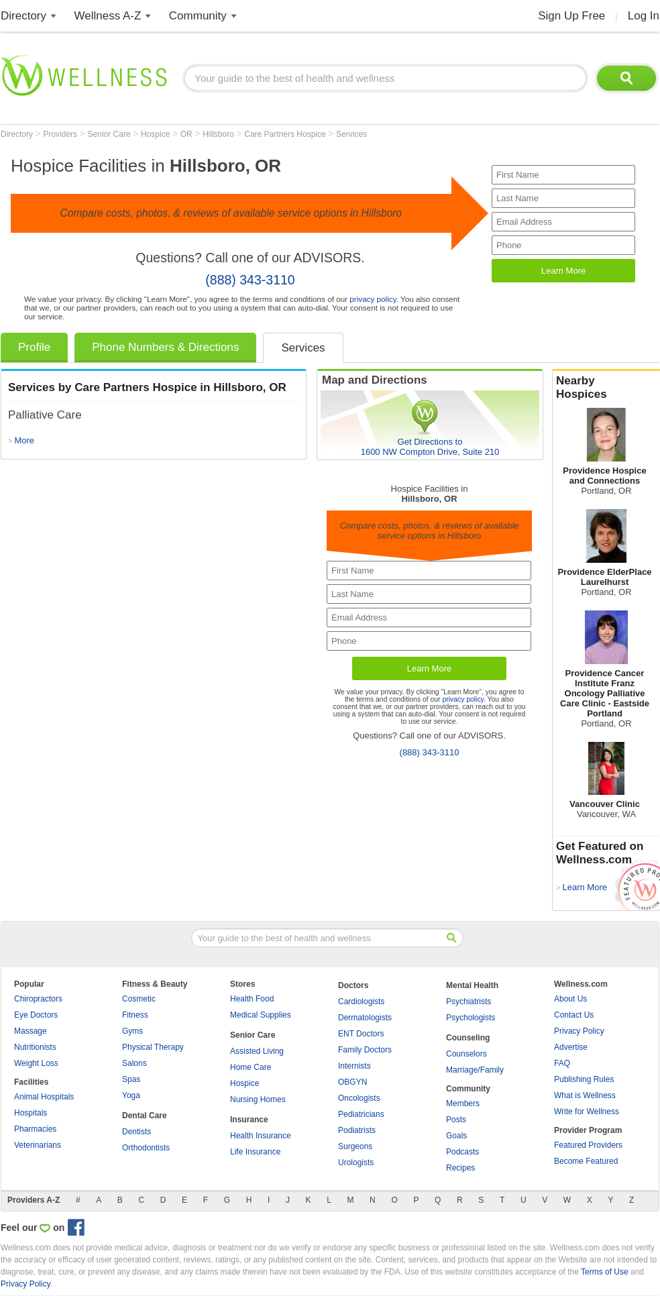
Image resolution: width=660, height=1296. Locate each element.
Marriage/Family (475, 1070)
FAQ (562, 1063)
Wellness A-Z (108, 15)
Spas (131, 1079)
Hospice (156, 134)
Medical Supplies (260, 1015)
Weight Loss (36, 1063)
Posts (456, 1119)
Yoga (131, 1095)
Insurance (249, 1119)
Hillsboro (219, 134)
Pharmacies (35, 1129)
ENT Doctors (361, 1033)
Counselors (466, 1054)
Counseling (468, 1037)
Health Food (252, 999)
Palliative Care (45, 415)
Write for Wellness (586, 1111)
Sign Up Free (571, 15)
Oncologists (359, 1098)
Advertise (571, 1047)
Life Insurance (255, 1151)
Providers (61, 134)
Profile (34, 347)
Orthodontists (146, 1147)
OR (187, 134)
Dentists (136, 1131)
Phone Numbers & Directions (165, 347)
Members (463, 1103)
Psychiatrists (468, 1001)
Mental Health (472, 985)
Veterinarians (37, 1145)
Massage (30, 1031)
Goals (456, 1135)
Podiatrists (357, 1130)
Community (198, 15)
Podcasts (462, 1151)
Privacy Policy (579, 1031)
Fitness (135, 1015)
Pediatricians (361, 1114)
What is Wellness (585, 1095)
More (24, 440)
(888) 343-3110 (249, 279)
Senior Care (110, 134)
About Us (570, 999)
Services (351, 134)
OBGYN (352, 1082)
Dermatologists (365, 1017)
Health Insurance (260, 1135)
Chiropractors (38, 999)
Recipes (460, 1168)
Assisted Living (257, 1051)
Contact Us (574, 1015)
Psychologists (470, 1017)
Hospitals (30, 1113)
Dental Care (144, 1115)
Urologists (356, 1162)
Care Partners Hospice (286, 134)
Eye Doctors (36, 1015)
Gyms (132, 1031)
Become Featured (586, 1161)
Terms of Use (604, 1272)
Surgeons (355, 1146)
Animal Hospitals (44, 1096)
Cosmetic (139, 999)
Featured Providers (588, 1145)
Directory (23, 15)
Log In (643, 15)
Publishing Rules (584, 1079)
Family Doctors (365, 1050)
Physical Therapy (153, 1047)
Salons (134, 1063)
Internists (354, 1066)
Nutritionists (35, 1047)
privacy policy (372, 298)
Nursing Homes (258, 1099)
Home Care (250, 1067)
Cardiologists (361, 1001)
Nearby (606, 387)
